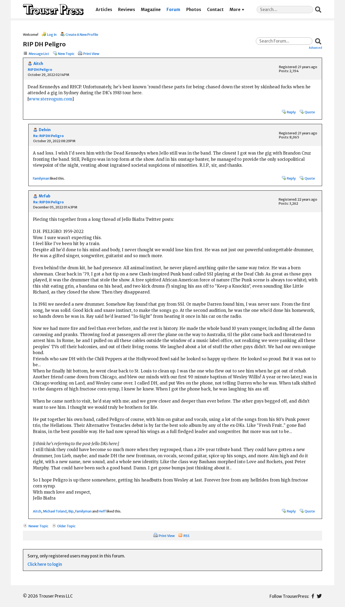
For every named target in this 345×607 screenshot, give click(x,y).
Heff (102, 511)
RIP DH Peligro (40, 70)
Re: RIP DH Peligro (48, 136)
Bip (71, 511)
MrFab (44, 196)
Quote (310, 112)
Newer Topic (38, 526)
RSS (186, 535)
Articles (104, 9)
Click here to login (44, 564)
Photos (193, 9)
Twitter (319, 596)
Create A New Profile (81, 34)
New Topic (66, 53)
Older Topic (66, 526)
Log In (52, 34)
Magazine (151, 9)
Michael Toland (55, 511)
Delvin (45, 130)
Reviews (126, 9)
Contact (215, 9)
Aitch (38, 63)
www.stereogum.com (50, 99)
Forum (173, 9)
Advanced (315, 47)
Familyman (41, 178)
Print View (91, 53)
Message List (39, 53)
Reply (291, 112)
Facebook (313, 596)
